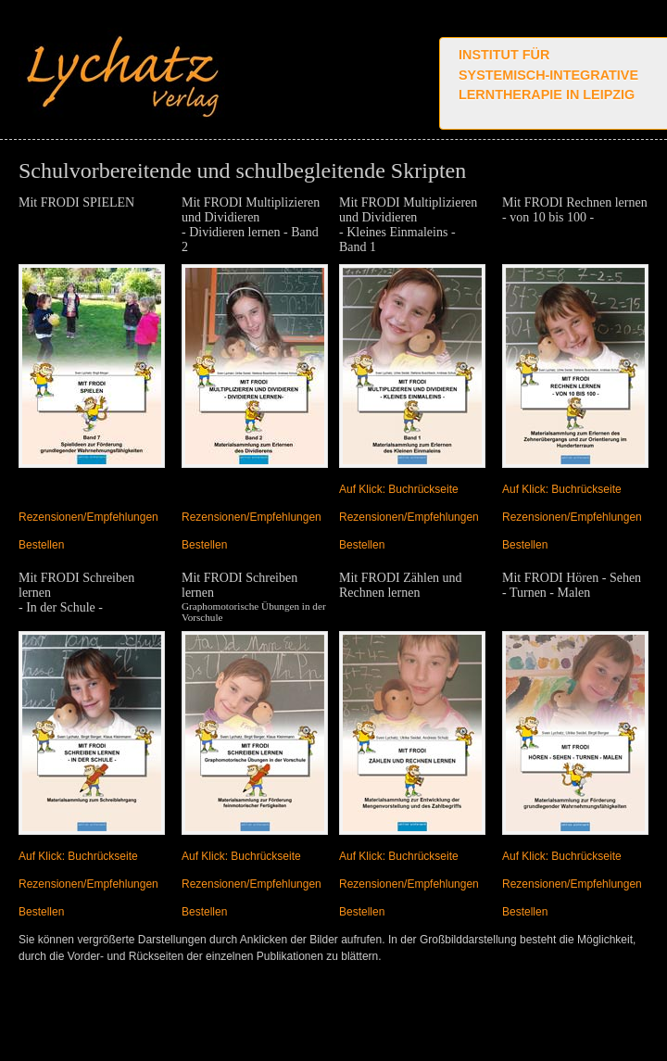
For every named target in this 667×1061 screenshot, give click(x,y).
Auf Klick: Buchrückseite (399, 489)
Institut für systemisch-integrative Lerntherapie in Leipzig (548, 74)
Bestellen (41, 544)
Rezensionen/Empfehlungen (88, 517)
